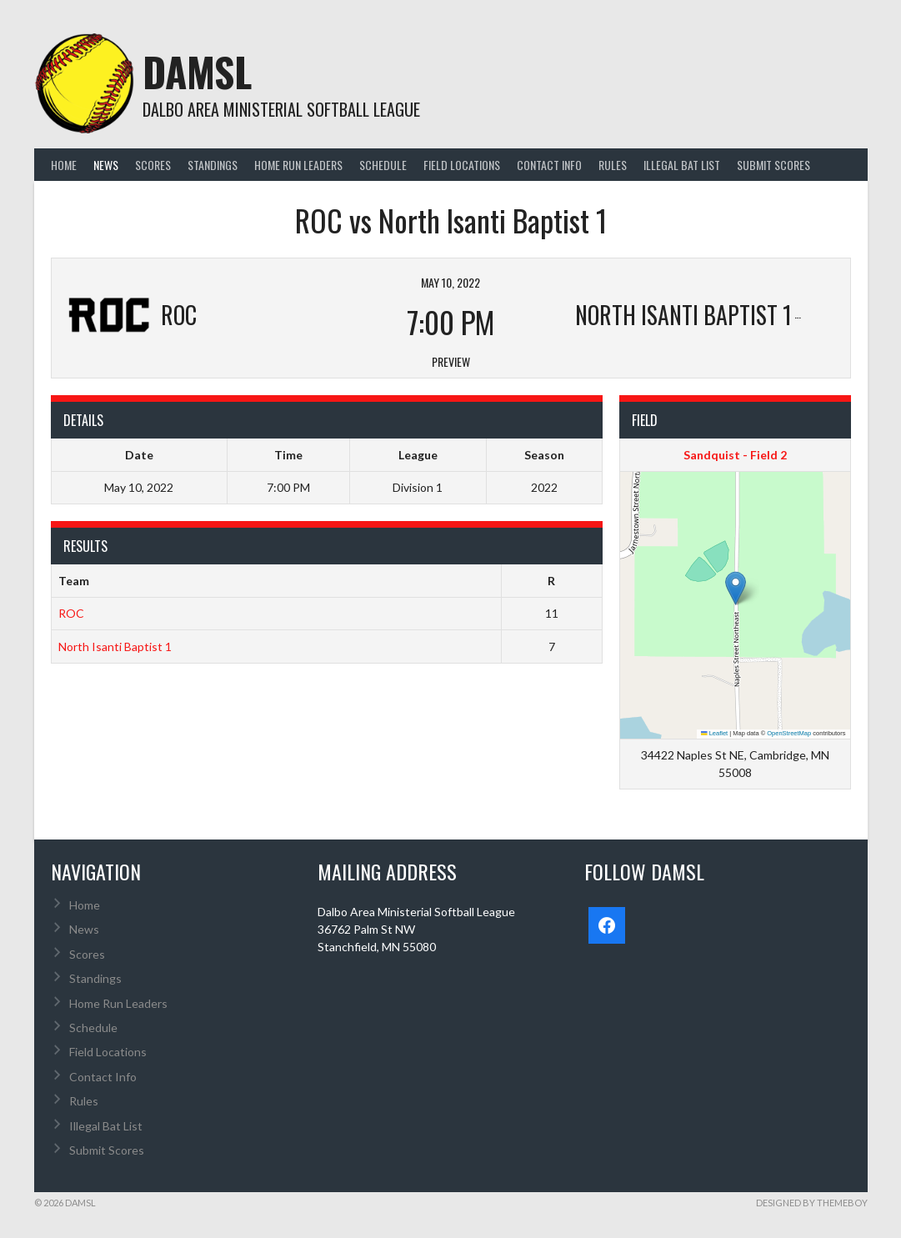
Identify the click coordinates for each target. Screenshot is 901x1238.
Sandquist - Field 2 (735, 455)
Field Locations (461, 164)
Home (64, 164)
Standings (213, 164)
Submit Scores (773, 164)
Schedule (383, 164)
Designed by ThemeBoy (812, 1202)
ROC (71, 613)
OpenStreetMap (789, 733)
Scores (153, 164)
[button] (735, 588)
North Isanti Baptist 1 (115, 646)
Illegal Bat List (681, 164)
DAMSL (197, 71)
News (105, 164)
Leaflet (714, 733)
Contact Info (549, 164)
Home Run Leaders (298, 164)
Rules (612, 164)
